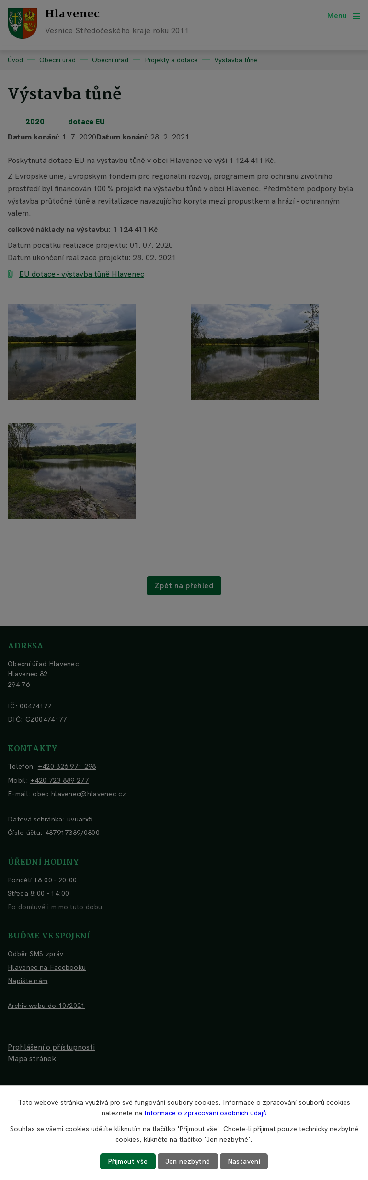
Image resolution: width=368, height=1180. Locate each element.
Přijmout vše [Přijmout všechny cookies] (128, 1161)
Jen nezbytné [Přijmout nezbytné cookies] (187, 1161)
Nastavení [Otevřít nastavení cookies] (244, 1161)
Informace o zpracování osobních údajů (205, 1113)
